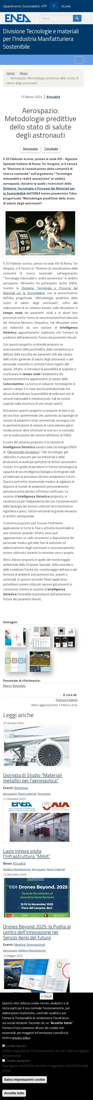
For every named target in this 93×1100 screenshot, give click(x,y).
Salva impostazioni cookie (24, 1079)
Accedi (66, 6)
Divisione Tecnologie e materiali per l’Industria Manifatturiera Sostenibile (41, 39)
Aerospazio (30, 148)
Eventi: (8, 787)
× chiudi (46, 996)
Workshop (21, 787)
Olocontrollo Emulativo (23, 451)
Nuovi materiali (27, 794)
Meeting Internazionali (29, 944)
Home (10, 73)
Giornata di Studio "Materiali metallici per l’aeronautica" (32, 777)
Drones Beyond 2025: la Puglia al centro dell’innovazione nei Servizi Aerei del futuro (37, 932)
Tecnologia (51, 148)
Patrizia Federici (67, 699)
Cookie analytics (18, 1060)
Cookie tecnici (16, 1045)
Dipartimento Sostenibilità (22, 6)
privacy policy (21, 1037)
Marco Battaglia (14, 685)
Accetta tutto (14, 1093)
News (24, 73)
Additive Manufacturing (17, 869)
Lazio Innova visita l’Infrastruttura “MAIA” (26, 853)
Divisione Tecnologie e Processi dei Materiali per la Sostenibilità (40, 290)
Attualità (53, 96)
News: (7, 863)
